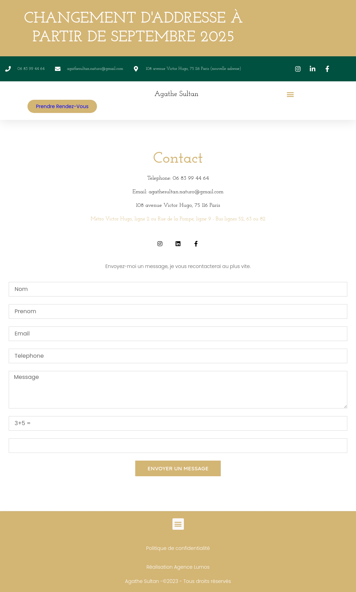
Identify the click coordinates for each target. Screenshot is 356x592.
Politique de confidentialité (178, 548)
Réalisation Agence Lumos (178, 566)
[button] (290, 94)
